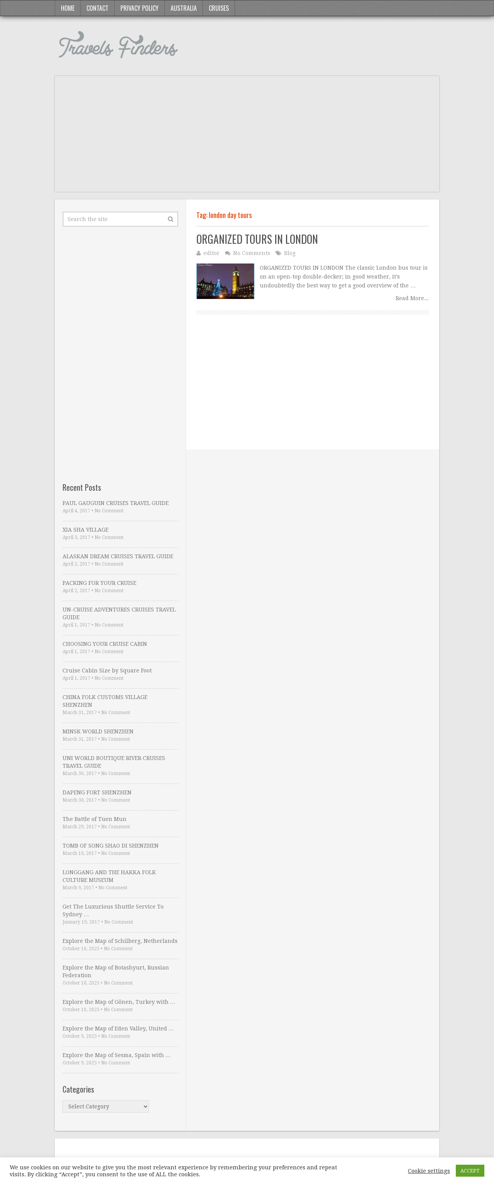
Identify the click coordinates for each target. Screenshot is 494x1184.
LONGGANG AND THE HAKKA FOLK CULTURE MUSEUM (109, 876)
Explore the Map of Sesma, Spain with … (117, 1055)
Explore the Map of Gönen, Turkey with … (119, 1002)
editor (211, 253)
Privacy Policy (139, 8)
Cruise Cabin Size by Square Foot (107, 670)
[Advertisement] (247, 138)
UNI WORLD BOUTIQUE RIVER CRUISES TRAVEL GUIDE (114, 762)
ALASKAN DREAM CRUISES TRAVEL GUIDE (118, 556)
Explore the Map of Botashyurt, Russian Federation (116, 971)
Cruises (219, 8)
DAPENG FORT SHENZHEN (97, 792)
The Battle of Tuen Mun (95, 819)
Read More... (412, 298)
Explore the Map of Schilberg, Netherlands (120, 941)
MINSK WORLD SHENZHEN (98, 731)
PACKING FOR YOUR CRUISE (99, 583)
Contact (97, 8)
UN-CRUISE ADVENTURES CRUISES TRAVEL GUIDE (119, 613)
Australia (184, 8)
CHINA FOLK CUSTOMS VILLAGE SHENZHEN (105, 701)
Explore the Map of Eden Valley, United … (118, 1028)
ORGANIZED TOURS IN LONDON (257, 239)
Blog (290, 253)
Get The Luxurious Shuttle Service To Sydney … (113, 910)
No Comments (251, 253)
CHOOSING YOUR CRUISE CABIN (105, 644)
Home (67, 8)
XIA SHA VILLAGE (85, 530)
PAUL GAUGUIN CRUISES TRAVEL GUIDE (116, 503)
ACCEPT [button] (470, 1171)
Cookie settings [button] (429, 1170)
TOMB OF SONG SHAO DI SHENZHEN (111, 846)
